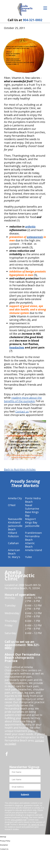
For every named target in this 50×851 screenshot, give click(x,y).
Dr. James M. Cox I (36, 824)
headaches (16, 347)
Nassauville (15, 519)
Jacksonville (32, 526)
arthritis (30, 226)
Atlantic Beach (30, 544)
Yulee (28, 557)
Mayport (30, 519)
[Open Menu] (45, 8)
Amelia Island (33, 550)
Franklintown (33, 533)
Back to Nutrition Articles (20, 469)
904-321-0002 (32, 20)
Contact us (22, 411)
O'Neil (11, 505)
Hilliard (12, 533)
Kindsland (14, 522)
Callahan (13, 543)
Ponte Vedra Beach (33, 499)
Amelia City (15, 498)
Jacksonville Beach (15, 527)
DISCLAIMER (16, 819)
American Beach (14, 551)
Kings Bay (31, 522)
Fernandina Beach (32, 537)
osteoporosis (35, 237)
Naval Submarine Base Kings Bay (32, 510)
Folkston (13, 536)
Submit (25, 794)
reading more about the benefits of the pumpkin (23, 399)
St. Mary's (14, 557)
